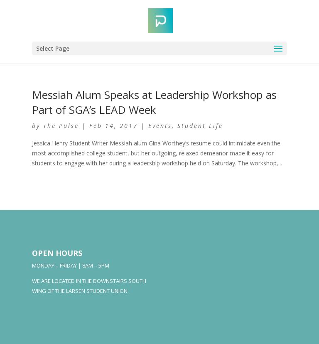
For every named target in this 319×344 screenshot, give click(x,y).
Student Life (200, 126)
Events (160, 126)
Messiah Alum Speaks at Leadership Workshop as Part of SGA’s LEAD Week (154, 102)
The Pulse (61, 126)
